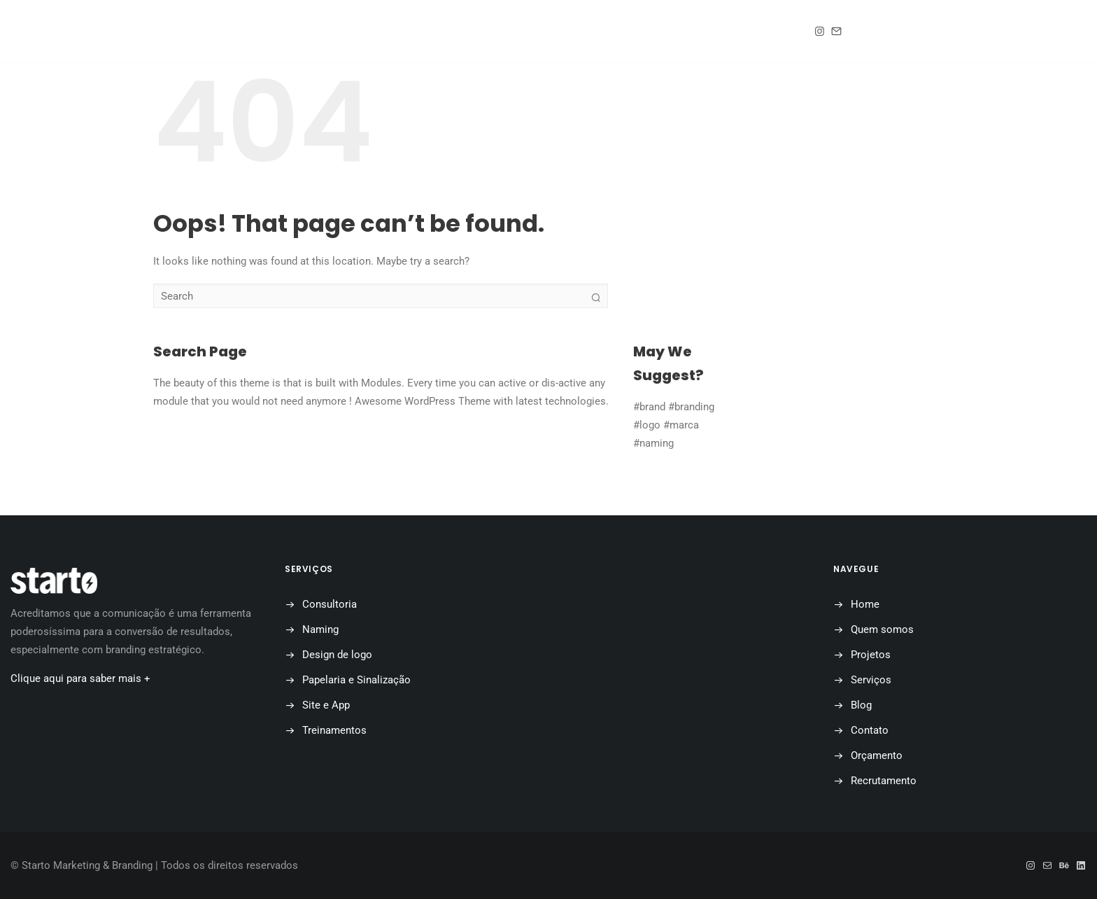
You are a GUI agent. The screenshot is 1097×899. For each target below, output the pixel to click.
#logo (646, 425)
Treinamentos (334, 730)
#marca (681, 425)
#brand (649, 406)
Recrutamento (883, 780)
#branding (691, 406)
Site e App (326, 705)
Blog (570, 32)
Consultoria (329, 604)
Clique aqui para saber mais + (80, 678)
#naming (653, 443)
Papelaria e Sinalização (356, 680)
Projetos (493, 32)
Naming (320, 629)
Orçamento (739, 32)
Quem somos (397, 32)
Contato (645, 32)
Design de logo (337, 654)
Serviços (871, 680)
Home (312, 32)
